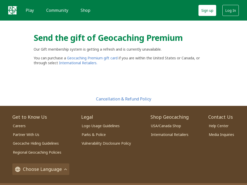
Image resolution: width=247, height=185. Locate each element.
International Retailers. (78, 62)
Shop (85, 10)
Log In (230, 10)
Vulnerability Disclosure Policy (106, 143)
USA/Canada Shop (166, 125)
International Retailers (169, 134)
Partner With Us (26, 134)
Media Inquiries (221, 134)
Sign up (207, 10)
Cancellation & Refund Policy (123, 99)
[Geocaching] (12, 10)
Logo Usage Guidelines (101, 125)
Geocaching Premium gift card (93, 57)
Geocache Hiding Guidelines (36, 143)
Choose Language (41, 169)
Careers (19, 125)
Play (30, 10)
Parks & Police (94, 134)
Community (57, 10)
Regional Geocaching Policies (37, 152)
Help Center (219, 125)
